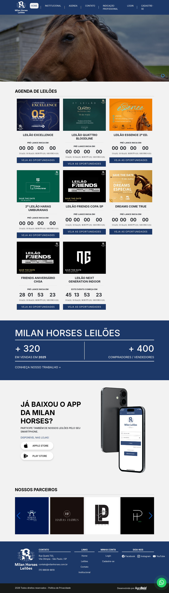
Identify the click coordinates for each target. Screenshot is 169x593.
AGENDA (73, 5)
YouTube (159, 556)
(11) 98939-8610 (47, 570)
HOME (34, 5)
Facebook (128, 556)
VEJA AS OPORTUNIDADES (38, 160)
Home (84, 556)
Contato (84, 567)
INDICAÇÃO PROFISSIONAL (110, 7)
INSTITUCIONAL (53, 5)
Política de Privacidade (59, 588)
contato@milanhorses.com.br (53, 564)
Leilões (84, 561)
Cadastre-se (108, 561)
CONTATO (90, 5)
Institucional (85, 572)
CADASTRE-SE (147, 7)
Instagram (144, 556)
